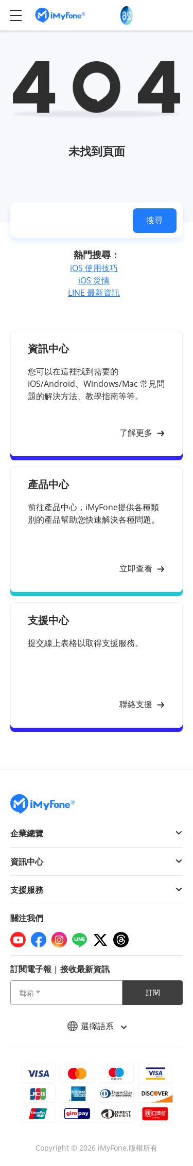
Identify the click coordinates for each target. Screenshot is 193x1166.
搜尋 (154, 220)
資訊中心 (26, 861)
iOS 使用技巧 (94, 268)
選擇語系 (96, 1026)
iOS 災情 (94, 280)
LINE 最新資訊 (94, 292)
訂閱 (153, 992)
